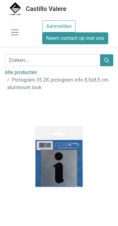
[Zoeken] (106, 60)
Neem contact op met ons (75, 38)
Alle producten (21, 72)
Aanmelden (59, 26)
